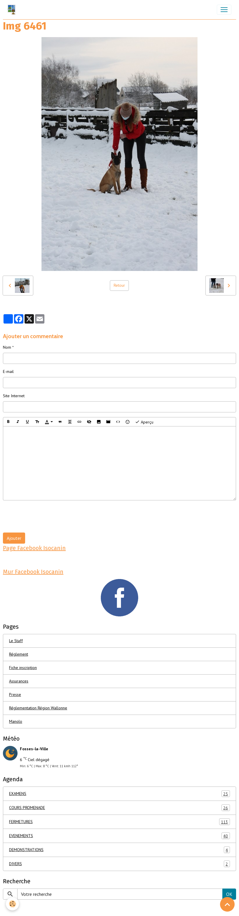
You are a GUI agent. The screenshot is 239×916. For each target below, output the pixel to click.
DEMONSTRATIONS (119, 849)
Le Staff (16, 640)
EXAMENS (119, 793)
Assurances (18, 681)
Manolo (15, 721)
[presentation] (47, 516)
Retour (119, 285)
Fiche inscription (23, 667)
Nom (7, 347)
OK (229, 894)
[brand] (13, 10)
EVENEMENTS (119, 835)
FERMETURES (119, 821)
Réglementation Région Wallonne (38, 708)
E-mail (8, 371)
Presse (15, 694)
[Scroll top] (227, 904)
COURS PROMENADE (119, 807)
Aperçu (144, 422)
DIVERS (119, 863)
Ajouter (14, 538)
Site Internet (14, 395)
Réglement (18, 654)
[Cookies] (12, 903)
